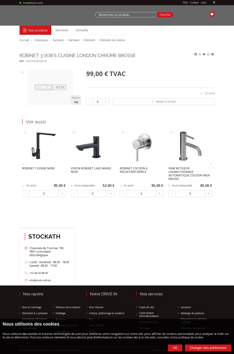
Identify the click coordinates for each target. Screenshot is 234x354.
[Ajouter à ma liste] (23, 73)
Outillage (61, 313)
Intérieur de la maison (68, 307)
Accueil (24, 40)
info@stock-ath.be (41, 280)
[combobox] (126, 14)
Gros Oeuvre (96, 307)
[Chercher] (165, 14)
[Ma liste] (212, 15)
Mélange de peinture (192, 313)
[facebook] (214, 2)
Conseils (81, 30)
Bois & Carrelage (31, 307)
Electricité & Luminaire (35, 313)
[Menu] (35, 30)
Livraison (186, 307)
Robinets (89, 40)
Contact (194, 2)
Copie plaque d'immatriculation (149, 314)
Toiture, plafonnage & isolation (106, 313)
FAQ (185, 2)
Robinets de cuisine (112, 40)
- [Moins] (89, 101)
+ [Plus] (105, 101)
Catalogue (41, 40)
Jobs (203, 2)
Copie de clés (146, 307)
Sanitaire (58, 40)
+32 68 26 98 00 (39, 273)
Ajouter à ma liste (163, 101)
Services (62, 30)
